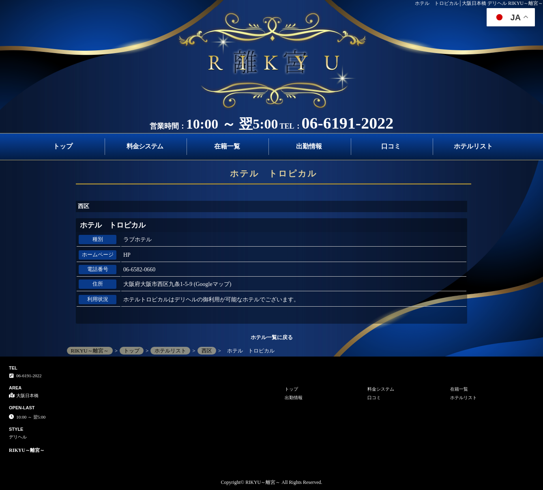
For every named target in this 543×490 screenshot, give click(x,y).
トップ (63, 146)
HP (127, 255)
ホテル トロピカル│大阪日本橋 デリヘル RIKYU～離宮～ (479, 3)
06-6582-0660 (139, 269)
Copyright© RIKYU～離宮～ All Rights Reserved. (271, 482)
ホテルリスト (473, 146)
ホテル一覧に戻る (272, 337)
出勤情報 (309, 146)
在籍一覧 (227, 146)
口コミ (391, 146)
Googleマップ (213, 284)
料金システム (145, 146)
